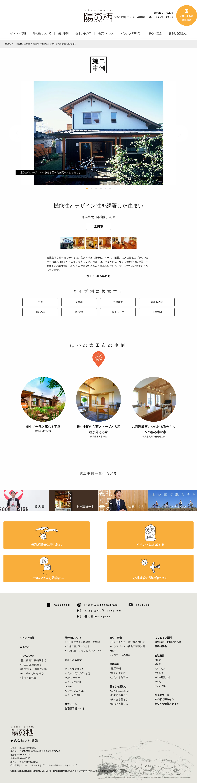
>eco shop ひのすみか (32, 673)
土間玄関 (157, 312)
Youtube (142, 605)
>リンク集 (160, 686)
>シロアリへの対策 (120, 655)
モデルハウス (106, 33)
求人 (151, 17)
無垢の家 (40, 312)
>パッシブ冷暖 (73, 695)
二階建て (118, 302)
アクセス (169, 17)
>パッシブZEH (73, 682)
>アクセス (160, 668)
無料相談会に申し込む (46, 544)
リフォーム (71, 704)
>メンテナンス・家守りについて (127, 642)
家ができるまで (73, 660)
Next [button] (179, 133)
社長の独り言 (162, 695)
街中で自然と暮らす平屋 (43, 426)
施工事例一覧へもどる (98, 473)
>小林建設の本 (163, 677)
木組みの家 (157, 302)
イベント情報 (18, 33)
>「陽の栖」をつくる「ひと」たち (83, 650)
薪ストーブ (118, 312)
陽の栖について (42, 33)
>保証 (113, 650)
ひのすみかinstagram (101, 605)
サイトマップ (70, 765)
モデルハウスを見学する (47, 578)
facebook (62, 605)
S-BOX (79, 312)
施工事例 (63, 33)
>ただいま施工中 (119, 677)
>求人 (158, 681)
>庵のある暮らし (119, 703)
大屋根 (79, 302)
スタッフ (159, 17)
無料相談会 (161, 646)
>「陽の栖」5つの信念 (77, 646)
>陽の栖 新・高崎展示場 (33, 660)
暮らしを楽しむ (178, 33)
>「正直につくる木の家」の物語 (82, 642)
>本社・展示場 (28, 677)
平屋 (40, 302)
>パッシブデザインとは (77, 673)
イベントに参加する (150, 544)
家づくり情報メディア (167, 703)
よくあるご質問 (117, 17)
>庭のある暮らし (119, 695)
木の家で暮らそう (164, 699)
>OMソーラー (72, 677)
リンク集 (35, 765)
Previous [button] (17, 133)
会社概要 (141, 17)
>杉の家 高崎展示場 (30, 664)
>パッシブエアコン (75, 690)
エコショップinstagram (102, 610)
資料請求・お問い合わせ (168, 642)
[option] (98, 133)
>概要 (158, 660)
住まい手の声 (83, 33)
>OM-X (69, 686)
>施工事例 (115, 668)
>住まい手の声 (118, 672)
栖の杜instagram (98, 616)
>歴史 (158, 664)
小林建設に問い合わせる (150, 578)
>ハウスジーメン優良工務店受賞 (127, 646)
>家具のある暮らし (120, 690)
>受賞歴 (159, 672)
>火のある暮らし (119, 699)
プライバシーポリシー (51, 765)
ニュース (131, 17)
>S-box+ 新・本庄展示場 (33, 669)
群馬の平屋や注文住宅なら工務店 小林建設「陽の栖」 (93, 771)
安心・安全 (155, 33)
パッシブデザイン (131, 33)
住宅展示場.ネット (75, 708)
